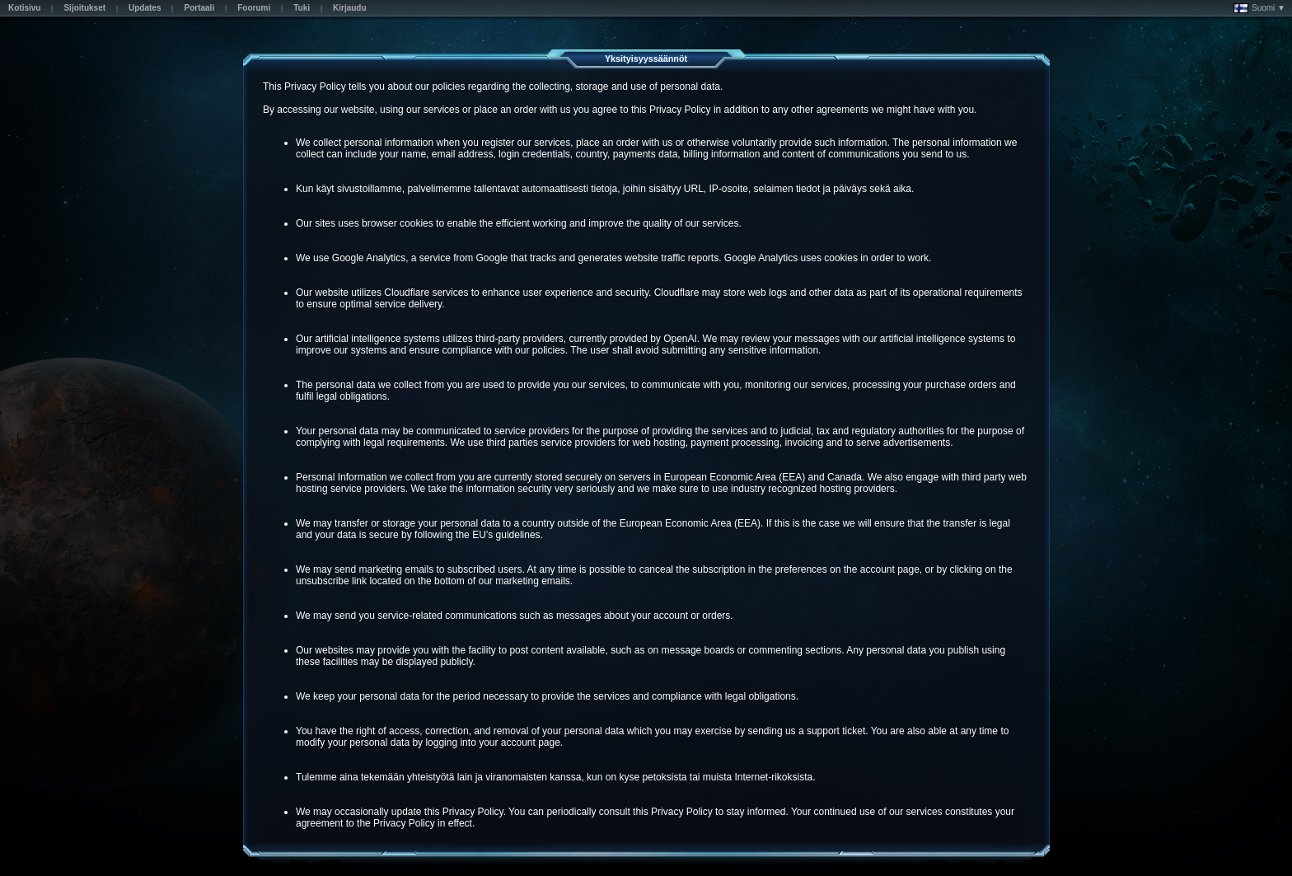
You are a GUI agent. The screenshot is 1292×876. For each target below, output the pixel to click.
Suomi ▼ (1259, 8)
